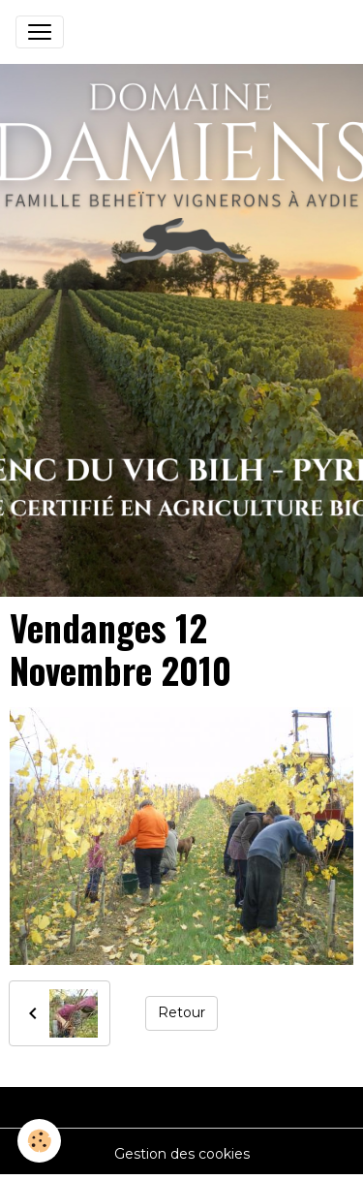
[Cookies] (39, 1141)
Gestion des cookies (182, 1154)
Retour (181, 1012)
